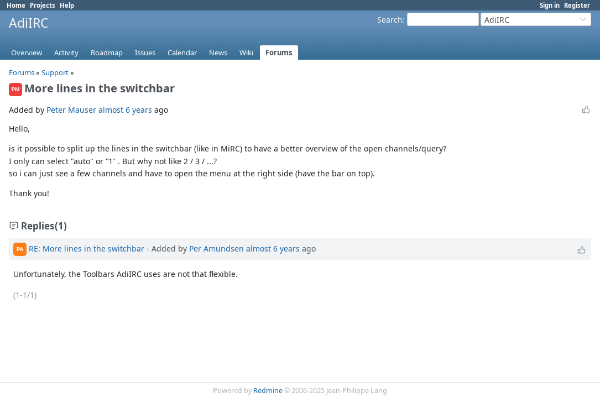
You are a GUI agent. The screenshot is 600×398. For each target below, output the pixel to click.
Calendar (182, 52)
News (218, 52)
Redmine (268, 390)
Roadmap (107, 52)
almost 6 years (125, 109)
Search (390, 19)
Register (577, 5)
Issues (145, 52)
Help (67, 5)
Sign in (550, 5)
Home (16, 5)
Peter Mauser (71, 109)
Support (55, 72)
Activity (66, 52)
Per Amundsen (216, 248)
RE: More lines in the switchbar (86, 248)
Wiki (246, 52)
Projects (42, 5)
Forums (279, 52)
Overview (26, 52)
